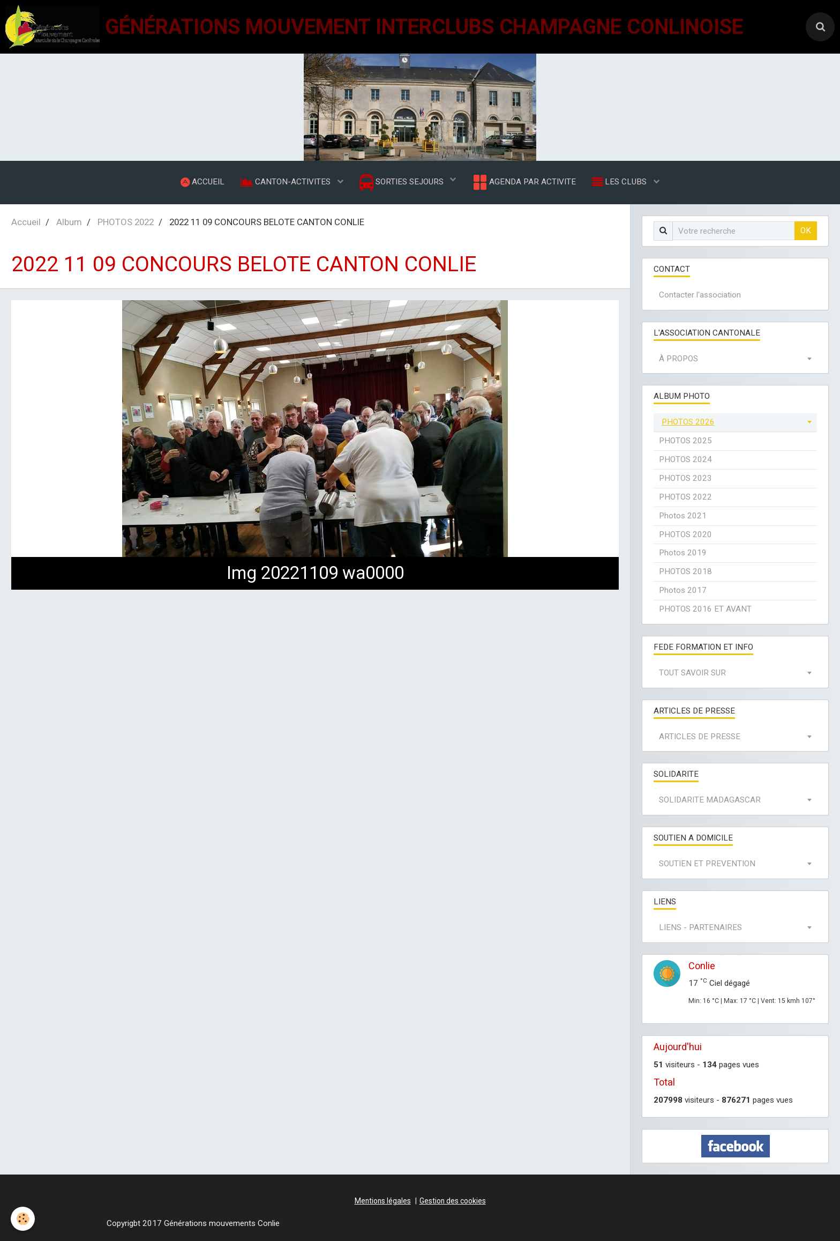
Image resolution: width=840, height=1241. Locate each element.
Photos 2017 (683, 590)
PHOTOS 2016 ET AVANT (705, 609)
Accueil (26, 222)
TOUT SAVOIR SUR (692, 673)
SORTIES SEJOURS (402, 182)
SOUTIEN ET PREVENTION (707, 863)
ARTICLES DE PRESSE (699, 736)
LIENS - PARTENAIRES (700, 927)
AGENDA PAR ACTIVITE (523, 182)
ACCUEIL (202, 182)
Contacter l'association (700, 295)
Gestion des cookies (452, 1201)
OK (805, 230)
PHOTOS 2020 (685, 534)
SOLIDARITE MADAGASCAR (710, 800)
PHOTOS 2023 (685, 478)
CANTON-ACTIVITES (287, 182)
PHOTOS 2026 (688, 422)
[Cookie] (23, 1219)
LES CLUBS (620, 182)
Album (69, 222)
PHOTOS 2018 (685, 571)
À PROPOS (678, 358)
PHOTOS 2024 (685, 459)
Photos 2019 (683, 553)
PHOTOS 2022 (126, 222)
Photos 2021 (683, 516)
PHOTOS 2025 (685, 440)
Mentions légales (383, 1201)
